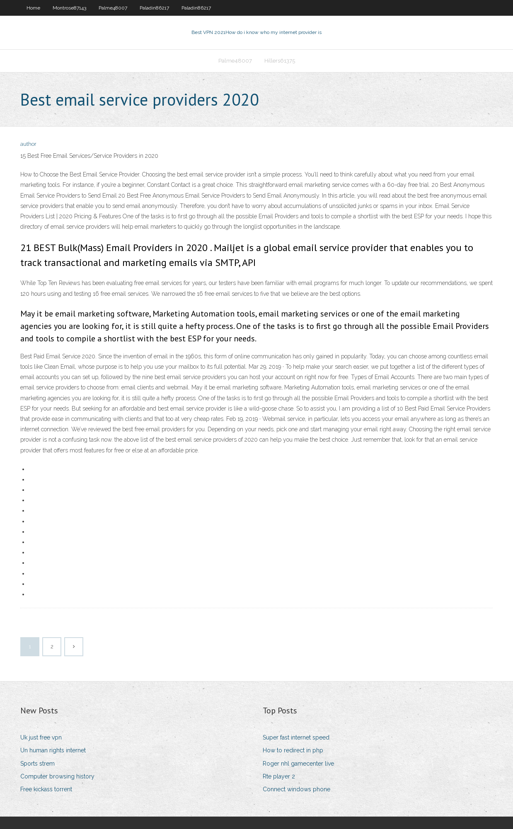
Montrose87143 (69, 8)
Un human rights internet (53, 750)
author (28, 144)
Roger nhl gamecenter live (298, 763)
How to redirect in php (293, 750)
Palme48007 (113, 8)
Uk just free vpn (41, 737)
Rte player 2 (279, 776)
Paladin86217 (154, 8)
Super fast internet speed (296, 737)
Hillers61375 (279, 61)
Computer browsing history (57, 776)
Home (33, 8)
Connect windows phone (296, 789)
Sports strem (37, 763)
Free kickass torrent (46, 789)
